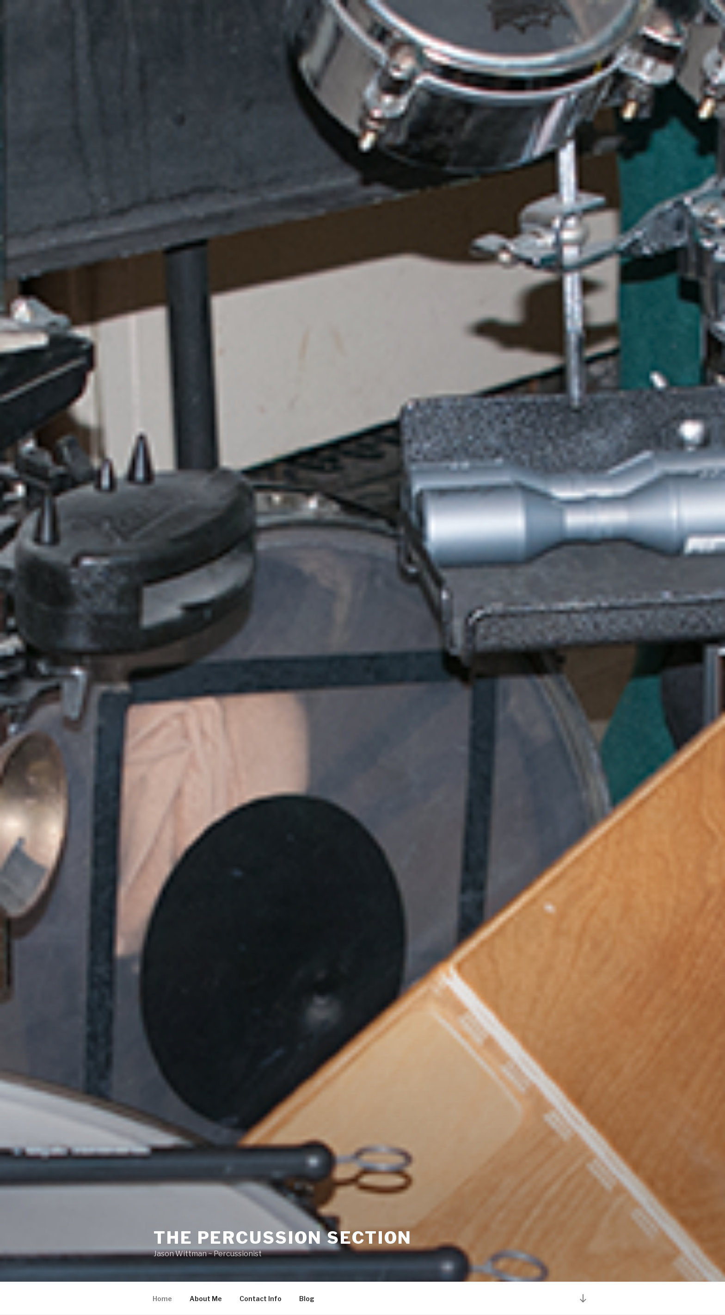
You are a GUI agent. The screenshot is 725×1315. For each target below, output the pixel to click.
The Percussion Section (283, 1238)
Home (162, 1299)
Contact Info (261, 1299)
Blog (306, 1299)
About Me (206, 1299)
